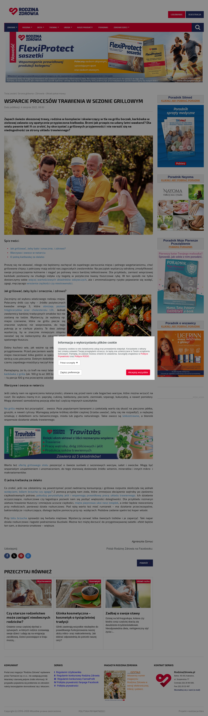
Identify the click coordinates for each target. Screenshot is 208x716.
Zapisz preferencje (70, 372)
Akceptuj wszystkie (138, 372)
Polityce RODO (82, 356)
